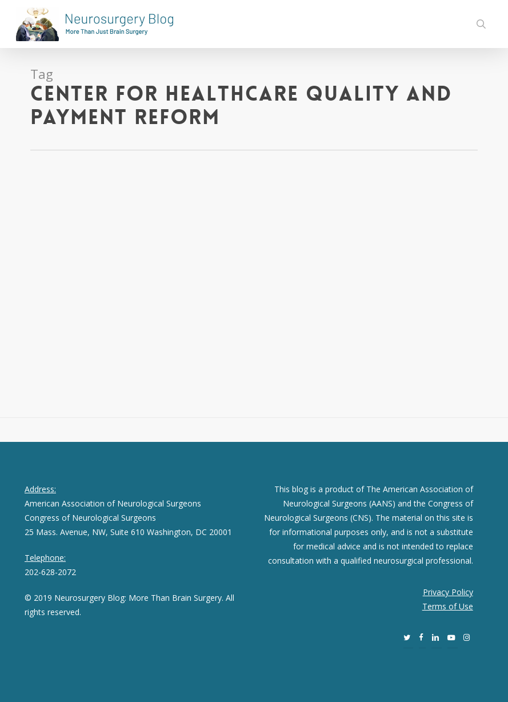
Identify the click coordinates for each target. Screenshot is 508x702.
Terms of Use (447, 606)
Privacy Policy (448, 592)
